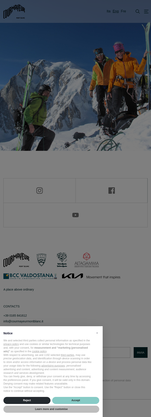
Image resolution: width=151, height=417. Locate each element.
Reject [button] (27, 400)
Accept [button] (75, 400)
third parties (67, 355)
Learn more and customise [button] (51, 409)
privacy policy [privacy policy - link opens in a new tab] (11, 344)
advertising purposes (53, 365)
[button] (97, 333)
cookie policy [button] (39, 351)
